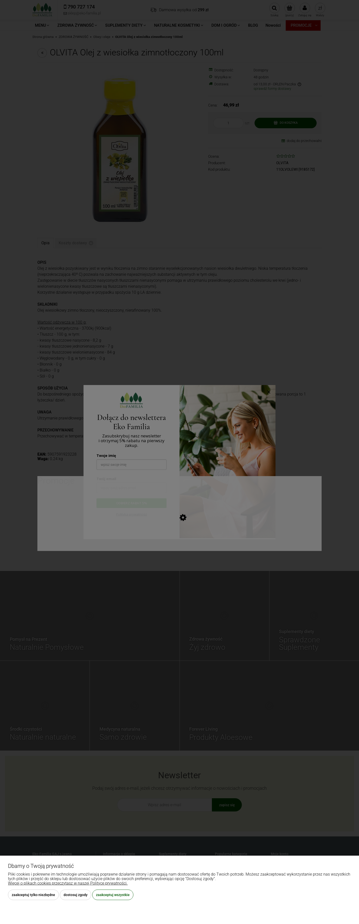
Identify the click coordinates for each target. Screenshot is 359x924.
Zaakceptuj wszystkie (113, 895)
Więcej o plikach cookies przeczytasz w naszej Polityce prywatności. (68, 883)
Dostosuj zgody (76, 895)
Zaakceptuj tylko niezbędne (33, 895)
